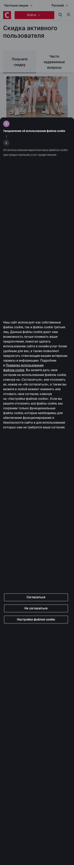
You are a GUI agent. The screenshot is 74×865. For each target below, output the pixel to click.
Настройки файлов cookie (36, 670)
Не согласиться (36, 659)
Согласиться (36, 647)
